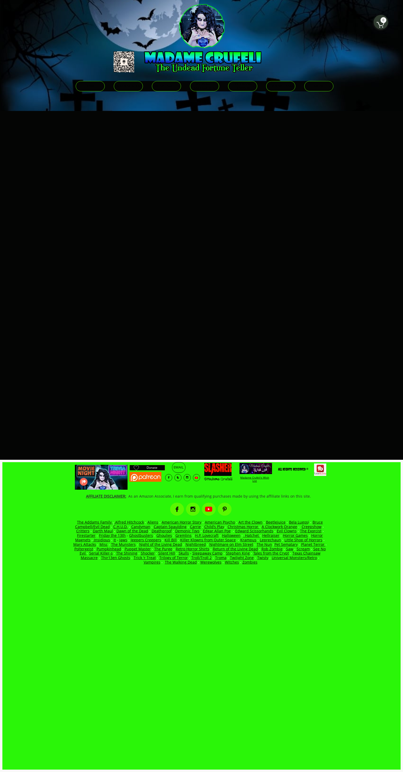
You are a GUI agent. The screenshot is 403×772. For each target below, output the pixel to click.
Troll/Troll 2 (201, 557)
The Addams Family (95, 522)
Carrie (195, 526)
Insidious (101, 539)
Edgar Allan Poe (217, 530)
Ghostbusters (141, 535)
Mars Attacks (84, 544)
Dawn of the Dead (132, 530)
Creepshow (312, 526)
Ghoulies (164, 535)
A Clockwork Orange (279, 526)
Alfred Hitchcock (129, 522)
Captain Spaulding (170, 526)
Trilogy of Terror (173, 557)
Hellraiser (270, 535)
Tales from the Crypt (271, 553)
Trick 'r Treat (145, 557)
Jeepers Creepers (146, 539)
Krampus (248, 539)
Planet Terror (313, 544)
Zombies (249, 562)
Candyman (140, 526)
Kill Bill (171, 539)
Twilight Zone (242, 557)
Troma (221, 557)
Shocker (148, 553)
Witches (232, 562)
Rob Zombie (272, 548)
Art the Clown (250, 522)
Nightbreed (195, 544)
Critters (82, 530)
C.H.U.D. (120, 526)
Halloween (231, 535)
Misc (103, 544)
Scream (303, 548)
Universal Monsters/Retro (294, 557)
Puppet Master (138, 548)
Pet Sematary (286, 544)
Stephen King (238, 553)
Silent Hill (166, 553)
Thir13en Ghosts (115, 557)
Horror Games (295, 535)
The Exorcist (311, 530)
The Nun (264, 544)
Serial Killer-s (101, 553)
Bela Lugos (298, 522)
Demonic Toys (187, 530)
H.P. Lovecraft (207, 535)
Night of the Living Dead (160, 544)
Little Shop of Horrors (303, 539)
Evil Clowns (287, 530)
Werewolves (210, 562)
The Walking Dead (181, 562)
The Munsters (123, 544)
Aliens (152, 522)
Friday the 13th (112, 535)
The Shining (126, 553)
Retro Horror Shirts (192, 548)
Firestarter (86, 535)
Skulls (184, 553)
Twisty (262, 557)
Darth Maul (103, 530)
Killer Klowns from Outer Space (208, 539)
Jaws (123, 539)
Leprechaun (270, 539)
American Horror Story (181, 522)
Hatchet (252, 535)
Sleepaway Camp (207, 553)
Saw (289, 548)
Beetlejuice (276, 522)
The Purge (163, 548)
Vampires (152, 562)
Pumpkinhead (109, 548)
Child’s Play (214, 526)
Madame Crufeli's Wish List (254, 479)
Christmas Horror (243, 526)
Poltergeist (83, 548)
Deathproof (162, 530)
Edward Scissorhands (254, 530)
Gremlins (183, 535)
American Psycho (220, 522)
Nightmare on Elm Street (231, 544)
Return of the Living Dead (235, 548)
